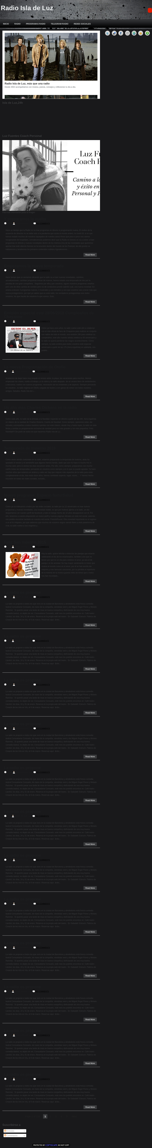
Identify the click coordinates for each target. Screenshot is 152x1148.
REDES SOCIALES (82, 24)
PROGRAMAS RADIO (35, 24)
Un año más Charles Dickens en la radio (40, 408)
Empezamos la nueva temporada (34, 266)
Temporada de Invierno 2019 (30, 448)
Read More (90, 255)
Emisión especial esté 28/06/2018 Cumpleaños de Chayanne (49, 315)
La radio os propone (22, 592)
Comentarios (10, 1135)
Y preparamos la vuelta (25, 219)
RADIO (17, 24)
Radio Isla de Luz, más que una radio (27, 83)
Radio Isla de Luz (27, 7)
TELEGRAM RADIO (59, 24)
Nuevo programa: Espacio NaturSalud (38, 495)
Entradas (9, 1131)
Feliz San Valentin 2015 (25, 542)
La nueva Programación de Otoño (34, 367)
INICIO (6, 24)
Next (74, 1116)
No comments (43, 223)
